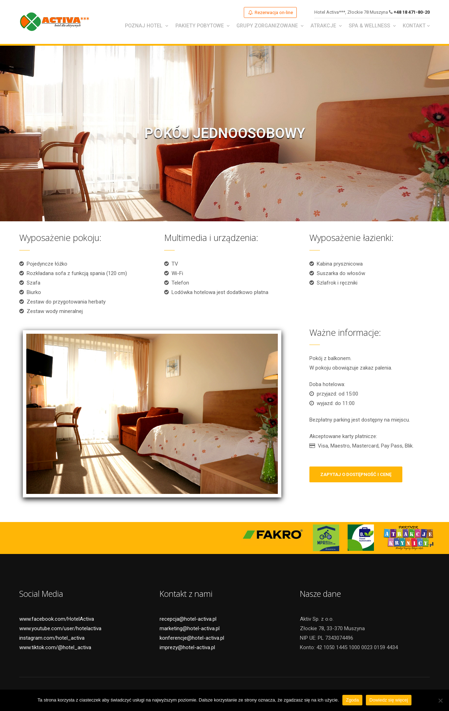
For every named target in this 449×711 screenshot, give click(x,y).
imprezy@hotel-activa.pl (187, 648)
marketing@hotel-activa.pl (190, 629)
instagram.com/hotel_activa (52, 638)
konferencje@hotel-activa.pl (192, 638)
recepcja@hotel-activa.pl (188, 620)
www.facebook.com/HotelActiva (56, 620)
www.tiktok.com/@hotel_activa (55, 648)
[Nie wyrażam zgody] (440, 700)
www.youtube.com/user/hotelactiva (60, 629)
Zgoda (352, 700)
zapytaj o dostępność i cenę (355, 475)
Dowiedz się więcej (388, 700)
